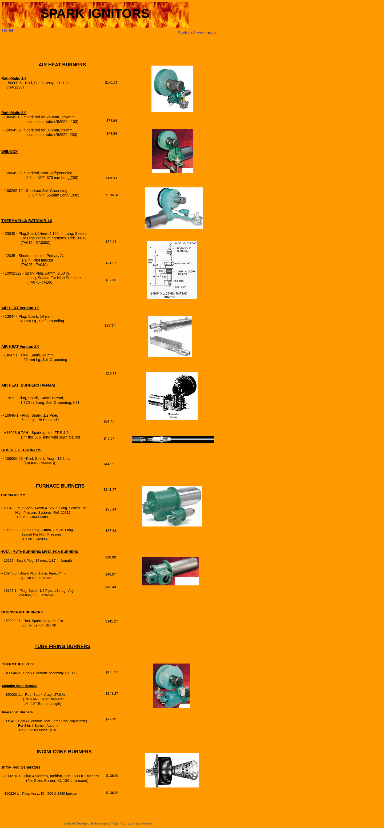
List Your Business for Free (133, 823)
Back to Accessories (197, 33)
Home (8, 30)
